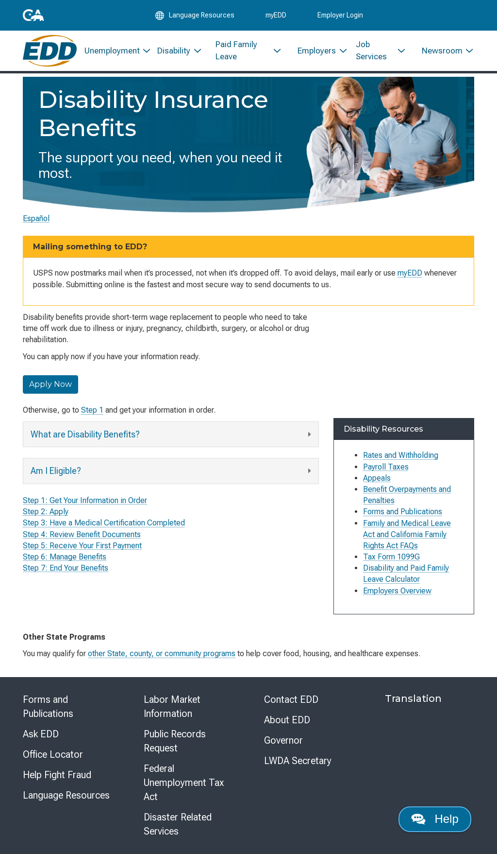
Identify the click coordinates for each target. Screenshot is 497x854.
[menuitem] (113, 52)
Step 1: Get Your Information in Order (85, 500)
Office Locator (53, 754)
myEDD (275, 15)
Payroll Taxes (386, 466)
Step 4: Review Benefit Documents (82, 534)
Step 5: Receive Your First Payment (82, 545)
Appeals (377, 478)
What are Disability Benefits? (172, 434)
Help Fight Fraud (57, 775)
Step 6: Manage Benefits (64, 556)
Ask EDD (41, 734)
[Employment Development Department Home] (50, 52)
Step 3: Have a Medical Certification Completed (104, 522)
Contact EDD (291, 699)
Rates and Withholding (400, 455)
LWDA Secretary (297, 761)
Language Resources (66, 795)
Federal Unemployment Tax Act (184, 782)
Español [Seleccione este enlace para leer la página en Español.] (36, 218)
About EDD (287, 720)
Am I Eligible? (172, 471)
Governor (283, 740)
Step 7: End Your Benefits (65, 568)
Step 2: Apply (45, 511)
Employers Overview (397, 590)
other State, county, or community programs (161, 653)
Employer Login (340, 15)
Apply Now (50, 384)
